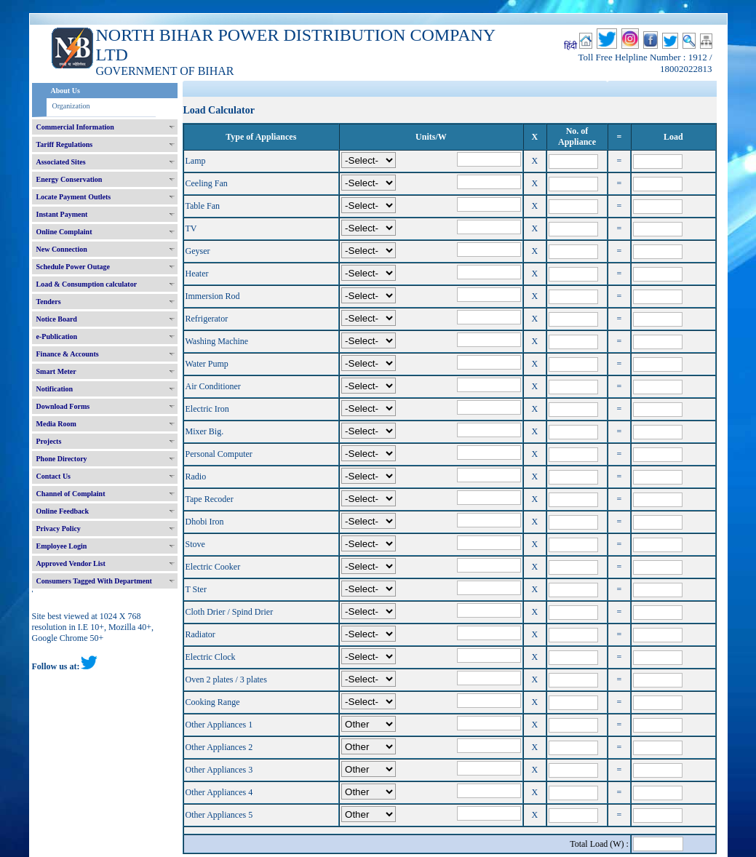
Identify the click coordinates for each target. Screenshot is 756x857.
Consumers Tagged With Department (94, 581)
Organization (71, 106)
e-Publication (57, 336)
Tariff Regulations (64, 144)
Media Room (56, 424)
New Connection (61, 249)
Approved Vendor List (71, 563)
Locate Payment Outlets (73, 197)
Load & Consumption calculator (87, 284)
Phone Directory (61, 459)
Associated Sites (61, 162)
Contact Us (53, 476)
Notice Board (56, 319)
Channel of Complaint (71, 494)
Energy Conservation (69, 179)
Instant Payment (62, 214)
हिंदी (570, 46)
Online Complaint (64, 232)
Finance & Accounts (67, 354)
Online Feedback (62, 511)
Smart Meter (56, 371)
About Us (65, 91)
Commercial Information (75, 127)
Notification (54, 389)
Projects (49, 441)
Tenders (48, 302)
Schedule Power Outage (73, 267)
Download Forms (63, 406)
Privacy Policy (58, 529)
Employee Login (61, 546)
